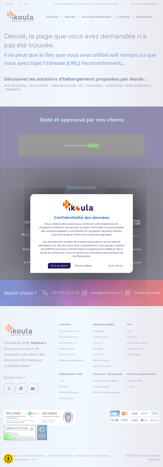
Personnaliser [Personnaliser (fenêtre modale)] (83, 265)
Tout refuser (115, 265)
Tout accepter (59, 265)
